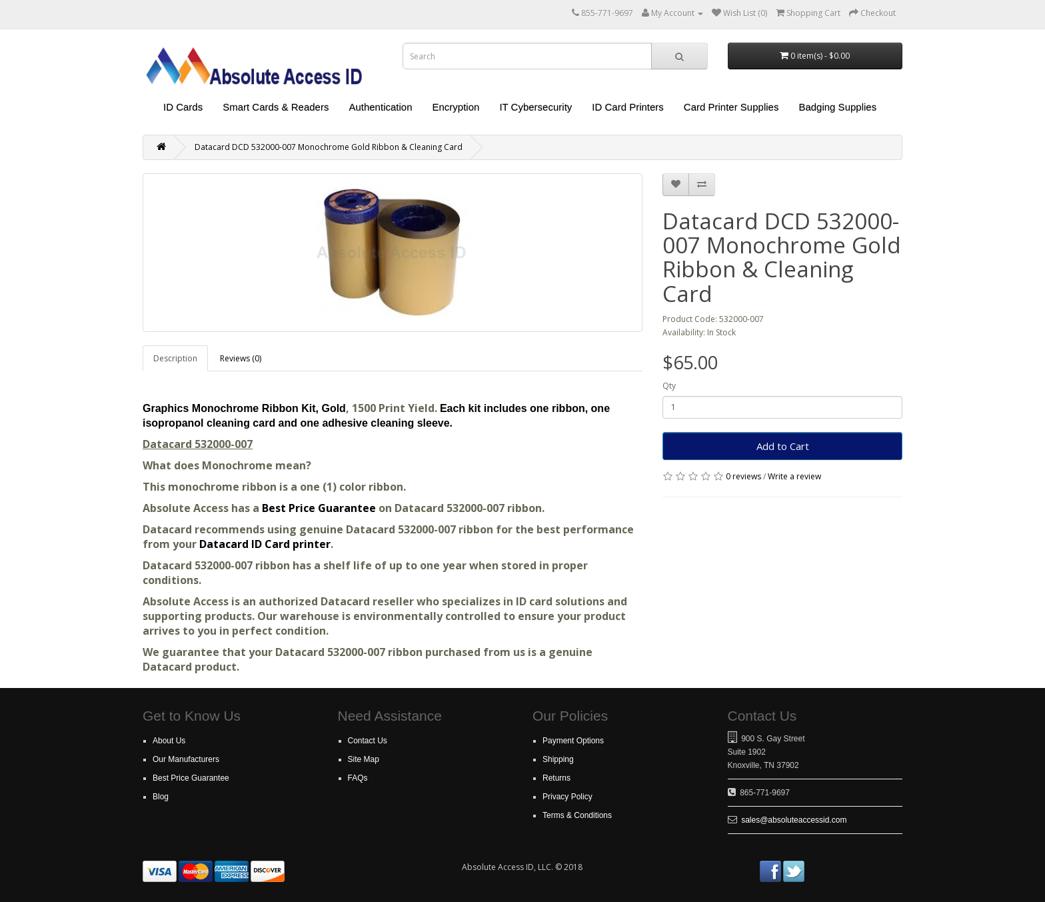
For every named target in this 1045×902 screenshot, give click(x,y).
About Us (169, 740)
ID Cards (183, 107)
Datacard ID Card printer (265, 544)
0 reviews (743, 476)
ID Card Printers (628, 107)
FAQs (358, 778)
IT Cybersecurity (535, 107)
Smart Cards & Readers (276, 107)
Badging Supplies (837, 107)
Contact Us (367, 740)
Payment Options (573, 740)
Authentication (380, 107)
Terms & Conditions (577, 815)
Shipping (558, 759)
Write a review (794, 476)
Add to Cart (782, 446)
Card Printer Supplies (731, 107)
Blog (161, 796)
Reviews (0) (240, 358)
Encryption (456, 107)
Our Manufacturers (186, 759)
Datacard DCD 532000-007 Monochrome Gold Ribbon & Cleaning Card (329, 147)
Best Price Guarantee (320, 508)
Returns (556, 778)
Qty (669, 385)
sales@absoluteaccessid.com (793, 820)
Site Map (363, 759)
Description (175, 358)
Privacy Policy (567, 796)
